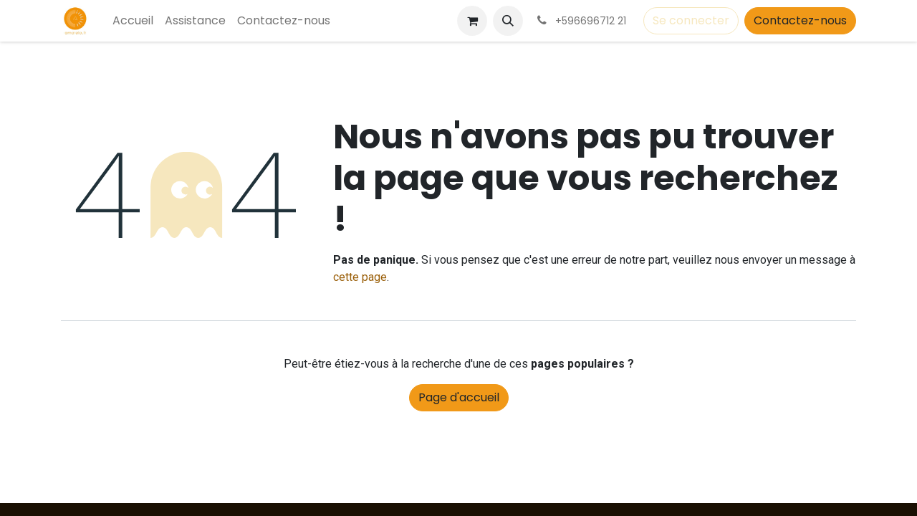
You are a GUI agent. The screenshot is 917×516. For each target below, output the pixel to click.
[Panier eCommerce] (472, 21)
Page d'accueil (458, 397)
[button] (508, 21)
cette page (360, 277)
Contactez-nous (800, 20)
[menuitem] (133, 20)
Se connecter (691, 20)
